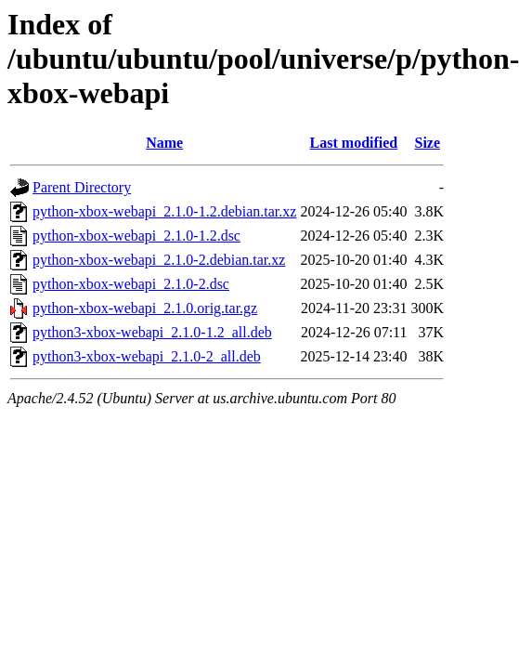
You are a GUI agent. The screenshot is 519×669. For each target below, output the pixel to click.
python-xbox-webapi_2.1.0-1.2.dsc (136, 235)
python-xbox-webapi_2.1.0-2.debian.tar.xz (158, 260)
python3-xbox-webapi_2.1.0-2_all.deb (146, 356)
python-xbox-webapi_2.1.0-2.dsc (130, 284)
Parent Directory (81, 187)
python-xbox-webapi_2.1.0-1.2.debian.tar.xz (164, 211)
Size (427, 143)
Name (164, 143)
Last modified (354, 143)
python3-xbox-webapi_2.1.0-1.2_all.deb (152, 332)
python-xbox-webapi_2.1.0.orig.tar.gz (144, 308)
